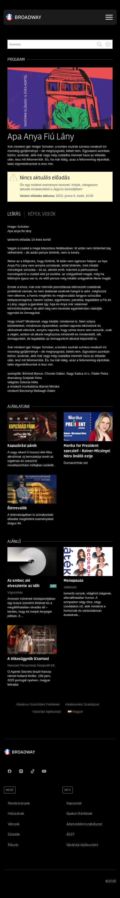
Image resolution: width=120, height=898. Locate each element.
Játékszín (70, 587)
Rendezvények (19, 803)
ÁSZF (70, 834)
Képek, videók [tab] (42, 214)
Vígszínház (15, 592)
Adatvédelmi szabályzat (84, 824)
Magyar (75, 711)
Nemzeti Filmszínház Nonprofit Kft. (31, 665)
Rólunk (13, 845)
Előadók (14, 834)
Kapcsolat (74, 803)
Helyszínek (16, 813)
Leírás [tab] (14, 214)
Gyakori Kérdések (79, 813)
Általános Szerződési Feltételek (38, 704)
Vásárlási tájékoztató (46, 711)
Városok (14, 824)
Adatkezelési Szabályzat (82, 704)
